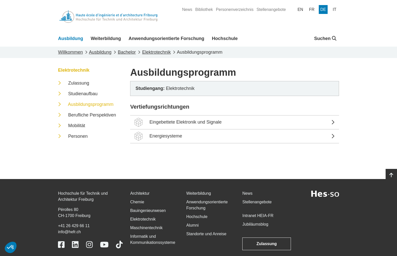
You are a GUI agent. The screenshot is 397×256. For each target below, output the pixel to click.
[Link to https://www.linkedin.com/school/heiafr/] (75, 245)
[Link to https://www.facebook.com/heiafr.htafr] (61, 245)
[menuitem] (187, 9)
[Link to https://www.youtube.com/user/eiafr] (104, 245)
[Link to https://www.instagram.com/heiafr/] (89, 245)
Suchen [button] (325, 38)
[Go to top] (391, 175)
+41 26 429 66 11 (74, 226)
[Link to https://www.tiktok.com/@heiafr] (119, 245)
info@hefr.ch (69, 232)
